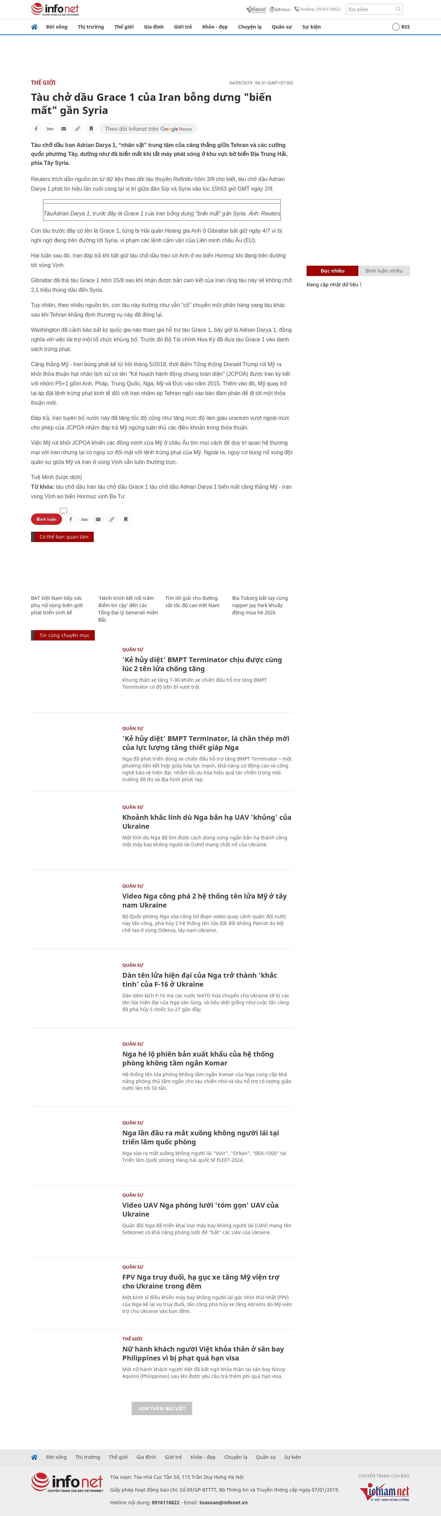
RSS (401, 27)
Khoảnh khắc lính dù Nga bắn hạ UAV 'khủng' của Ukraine (206, 822)
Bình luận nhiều (384, 270)
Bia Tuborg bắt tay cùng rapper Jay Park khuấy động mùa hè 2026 (260, 605)
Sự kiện (311, 26)
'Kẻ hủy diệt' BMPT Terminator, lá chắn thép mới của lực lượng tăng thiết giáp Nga (205, 743)
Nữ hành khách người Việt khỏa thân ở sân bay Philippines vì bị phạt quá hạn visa (203, 1353)
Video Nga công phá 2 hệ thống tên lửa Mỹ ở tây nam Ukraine (204, 900)
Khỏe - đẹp (215, 26)
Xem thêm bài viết (162, 1408)
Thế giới (124, 26)
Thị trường (91, 26)
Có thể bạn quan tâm (64, 536)
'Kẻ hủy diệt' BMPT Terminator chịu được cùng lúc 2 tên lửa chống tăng (202, 664)
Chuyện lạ (249, 26)
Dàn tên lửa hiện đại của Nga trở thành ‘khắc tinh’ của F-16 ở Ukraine (199, 980)
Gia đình (154, 26)
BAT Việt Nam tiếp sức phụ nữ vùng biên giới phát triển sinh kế (57, 605)
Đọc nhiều (333, 270)
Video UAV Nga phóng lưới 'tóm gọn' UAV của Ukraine (200, 1209)
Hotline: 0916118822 (316, 9)
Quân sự (282, 26)
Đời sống (57, 26)
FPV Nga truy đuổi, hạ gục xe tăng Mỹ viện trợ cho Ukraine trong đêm (200, 1281)
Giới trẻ (183, 26)
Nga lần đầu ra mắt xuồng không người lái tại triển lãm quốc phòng (200, 1137)
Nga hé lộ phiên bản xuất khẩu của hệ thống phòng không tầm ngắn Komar (198, 1058)
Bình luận (47, 519)
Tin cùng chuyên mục (65, 635)
